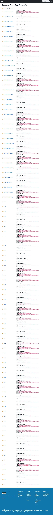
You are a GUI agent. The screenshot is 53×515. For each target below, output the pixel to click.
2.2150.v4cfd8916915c (8, 119)
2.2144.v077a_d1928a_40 (9, 124)
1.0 (4, 450)
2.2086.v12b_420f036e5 (8, 172)
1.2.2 (5, 377)
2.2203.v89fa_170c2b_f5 (8, 75)
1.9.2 (5, 206)
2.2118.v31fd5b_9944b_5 (9, 158)
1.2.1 (5, 382)
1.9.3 (5, 201)
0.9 (4, 460)
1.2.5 (5, 362)
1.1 (4, 435)
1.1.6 (5, 406)
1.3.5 (5, 304)
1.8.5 (5, 221)
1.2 (4, 387)
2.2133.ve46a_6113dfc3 (8, 133)
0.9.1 (5, 455)
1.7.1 (5, 255)
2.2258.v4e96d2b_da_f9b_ (9, 26)
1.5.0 (5, 275)
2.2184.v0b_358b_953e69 (9, 89)
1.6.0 (5, 265)
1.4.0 (5, 279)
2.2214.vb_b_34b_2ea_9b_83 (9, 65)
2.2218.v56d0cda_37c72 (8, 60)
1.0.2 (5, 440)
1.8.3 (5, 231)
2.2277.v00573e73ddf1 (8, 11)
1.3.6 (5, 299)
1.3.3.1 (5, 318)
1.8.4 (5, 226)
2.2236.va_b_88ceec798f (8, 46)
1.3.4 (5, 314)
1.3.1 (5, 333)
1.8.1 (5, 240)
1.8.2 (5, 236)
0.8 (4, 474)
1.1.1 (5, 430)
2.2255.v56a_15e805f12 (8, 31)
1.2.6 (5, 357)
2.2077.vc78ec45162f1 (8, 187)
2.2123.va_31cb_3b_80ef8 (9, 148)
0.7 (4, 484)
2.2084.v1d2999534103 (8, 177)
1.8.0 (5, 245)
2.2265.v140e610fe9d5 (8, 21)
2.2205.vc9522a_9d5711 (8, 70)
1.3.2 (5, 328)
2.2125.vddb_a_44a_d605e (9, 143)
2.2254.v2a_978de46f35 (8, 36)
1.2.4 (5, 367)
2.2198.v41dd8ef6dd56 (8, 80)
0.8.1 (5, 469)
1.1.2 (5, 426)
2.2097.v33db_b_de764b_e (9, 167)
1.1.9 (5, 391)
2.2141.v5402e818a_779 (8, 128)
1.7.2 (5, 250)
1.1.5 (5, 411)
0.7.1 (5, 479)
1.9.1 (5, 211)
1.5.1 (5, 270)
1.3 (4, 338)
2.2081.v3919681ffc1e (8, 182)
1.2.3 (5, 372)
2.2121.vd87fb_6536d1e (8, 153)
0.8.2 (5, 465)
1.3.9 (5, 284)
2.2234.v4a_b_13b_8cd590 (9, 50)
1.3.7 (5, 294)
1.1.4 (5, 416)
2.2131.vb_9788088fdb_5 (9, 138)
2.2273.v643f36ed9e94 (8, 16)
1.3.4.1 (5, 309)
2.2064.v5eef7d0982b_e (8, 197)
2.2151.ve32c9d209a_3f (8, 114)
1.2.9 (5, 343)
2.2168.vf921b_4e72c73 (8, 109)
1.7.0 (5, 260)
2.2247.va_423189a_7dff (8, 41)
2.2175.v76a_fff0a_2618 (8, 99)
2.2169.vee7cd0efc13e (8, 104)
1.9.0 (5, 216)
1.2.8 (5, 348)
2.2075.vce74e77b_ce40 (8, 192)
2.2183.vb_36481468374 (8, 94)
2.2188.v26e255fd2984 (8, 85)
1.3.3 (5, 323)
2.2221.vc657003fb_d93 (8, 55)
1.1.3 (5, 421)
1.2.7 (5, 353)
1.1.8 (5, 396)
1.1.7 (5, 401)
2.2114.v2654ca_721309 (8, 163)
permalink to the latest (8, 8)
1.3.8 (5, 289)
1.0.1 (5, 445)
